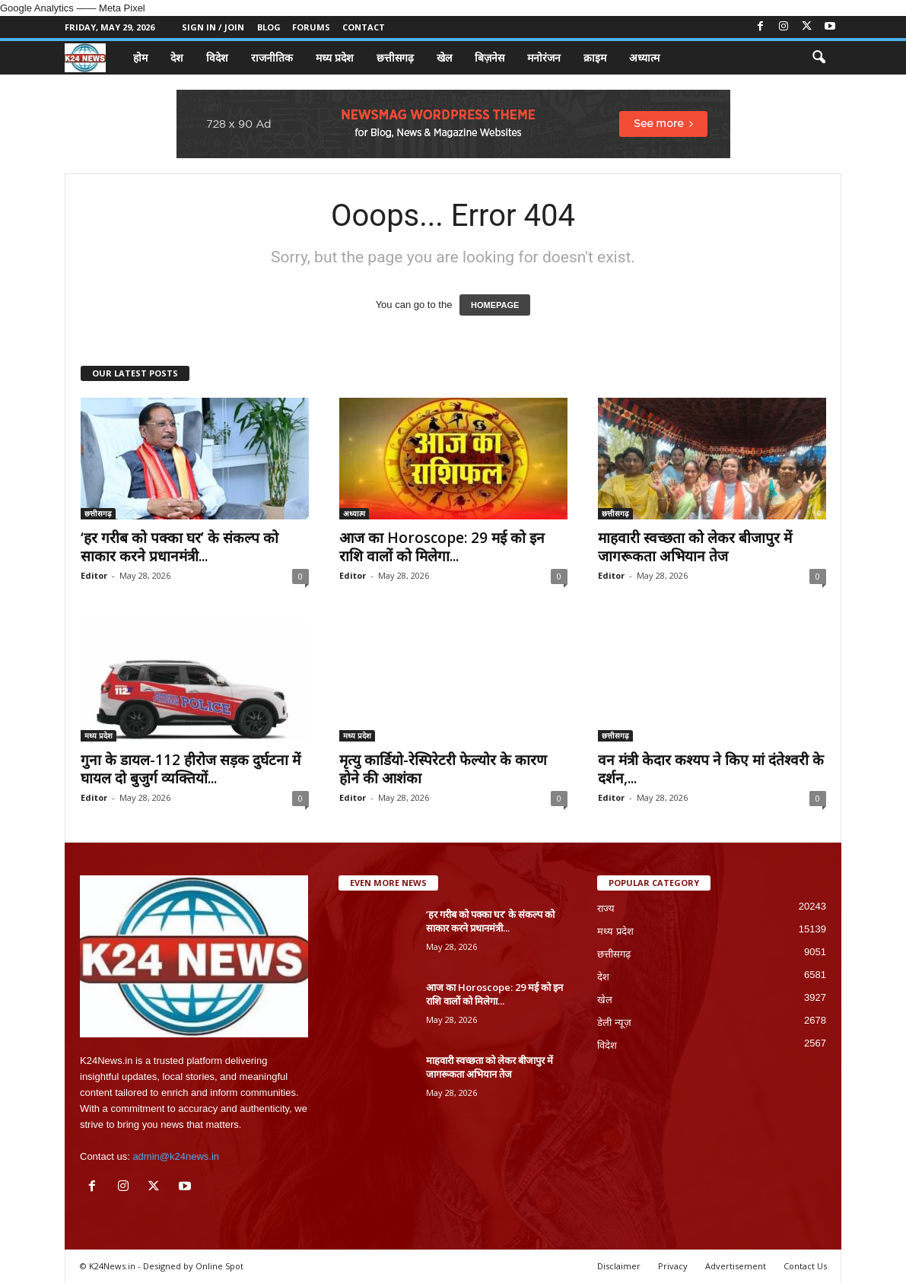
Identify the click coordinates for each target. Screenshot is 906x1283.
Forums (311, 27)
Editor (94, 575)
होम (140, 57)
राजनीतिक (272, 57)
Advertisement (735, 1266)
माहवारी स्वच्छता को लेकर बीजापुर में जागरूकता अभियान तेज (695, 547)
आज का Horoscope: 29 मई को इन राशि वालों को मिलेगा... (442, 547)
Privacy (673, 1266)
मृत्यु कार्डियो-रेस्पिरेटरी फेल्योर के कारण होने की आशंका (443, 769)
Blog (269, 27)
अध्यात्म (644, 57)
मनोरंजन (544, 57)
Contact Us (805, 1266)
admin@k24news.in (175, 1156)
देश (176, 57)
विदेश (217, 57)
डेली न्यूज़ (614, 1022)
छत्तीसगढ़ (395, 57)
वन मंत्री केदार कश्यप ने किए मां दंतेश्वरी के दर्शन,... (711, 769)
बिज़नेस (489, 57)
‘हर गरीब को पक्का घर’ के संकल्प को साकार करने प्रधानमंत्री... (179, 547)
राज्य (606, 908)
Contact (363, 27)
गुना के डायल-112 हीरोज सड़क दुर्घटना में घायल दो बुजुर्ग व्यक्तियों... (190, 769)
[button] (818, 58)
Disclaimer (619, 1266)
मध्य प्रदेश (335, 57)
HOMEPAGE (495, 305)
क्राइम (594, 57)
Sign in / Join (213, 27)
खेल (444, 57)
